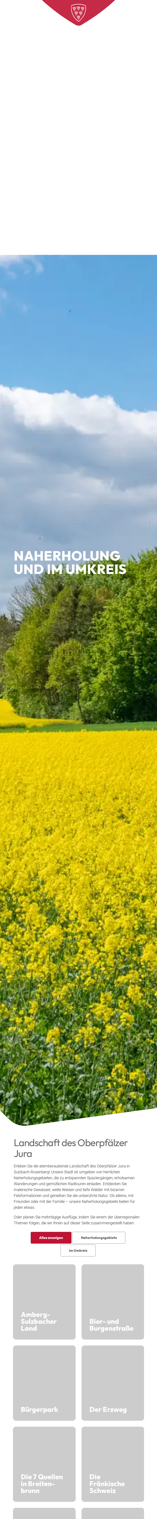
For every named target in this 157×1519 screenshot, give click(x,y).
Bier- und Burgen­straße (113, 1302)
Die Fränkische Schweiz (113, 1464)
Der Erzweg (113, 1383)
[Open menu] (145, 11)
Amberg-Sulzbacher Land (44, 1302)
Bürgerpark (44, 1383)
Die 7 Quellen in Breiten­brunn (44, 1464)
